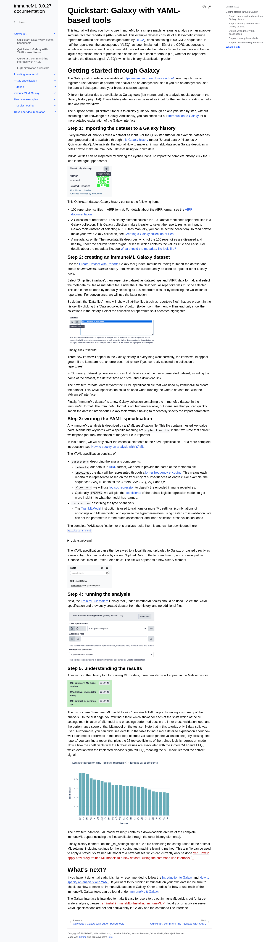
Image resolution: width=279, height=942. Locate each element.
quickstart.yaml (81, 540)
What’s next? (233, 47)
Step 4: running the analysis (243, 38)
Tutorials (19, 86)
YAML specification (25, 80)
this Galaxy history (135, 140)
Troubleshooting (24, 105)
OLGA (140, 40)
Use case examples (26, 99)
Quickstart (20, 33)
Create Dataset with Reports (99, 264)
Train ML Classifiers (94, 601)
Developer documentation (29, 111)
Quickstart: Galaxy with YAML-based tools (32, 51)
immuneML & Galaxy (26, 93)
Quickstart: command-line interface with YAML (32, 60)
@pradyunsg (98, 937)
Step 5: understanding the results (246, 42)
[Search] (34, 22)
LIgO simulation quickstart (33, 67)
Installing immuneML (26, 74)
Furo (110, 937)
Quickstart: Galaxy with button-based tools (36, 41)
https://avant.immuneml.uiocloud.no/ (149, 78)
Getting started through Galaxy (242, 12)
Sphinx (82, 937)
